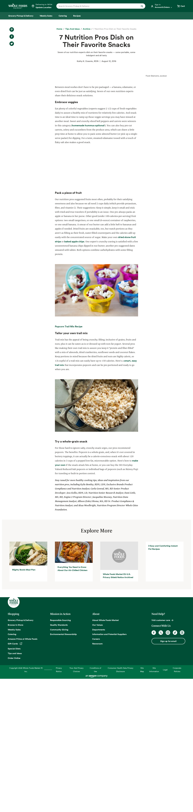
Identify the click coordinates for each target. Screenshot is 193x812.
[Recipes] (77, 15)
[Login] (162, 6)
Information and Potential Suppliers (109, 767)
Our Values (97, 758)
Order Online (14, 791)
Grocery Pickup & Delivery (20, 753)
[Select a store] (41, 6)
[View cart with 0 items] (181, 6)
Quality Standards (59, 758)
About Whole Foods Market (105, 753)
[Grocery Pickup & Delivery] (20, 15)
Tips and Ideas (15, 786)
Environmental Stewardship (63, 767)
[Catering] (63, 15)
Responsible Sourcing (60, 753)
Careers (96, 772)
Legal (165, 803)
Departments (98, 763)
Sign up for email (168, 774)
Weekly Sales (14, 763)
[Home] (59, 29)
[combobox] (96, 6)
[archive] (86, 29)
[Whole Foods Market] (17, 6)
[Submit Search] (142, 6)
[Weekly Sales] (46, 15)
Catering (12, 767)
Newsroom (97, 777)
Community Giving (59, 763)
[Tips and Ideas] (72, 29)
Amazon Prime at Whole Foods (22, 772)
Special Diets (14, 782)
